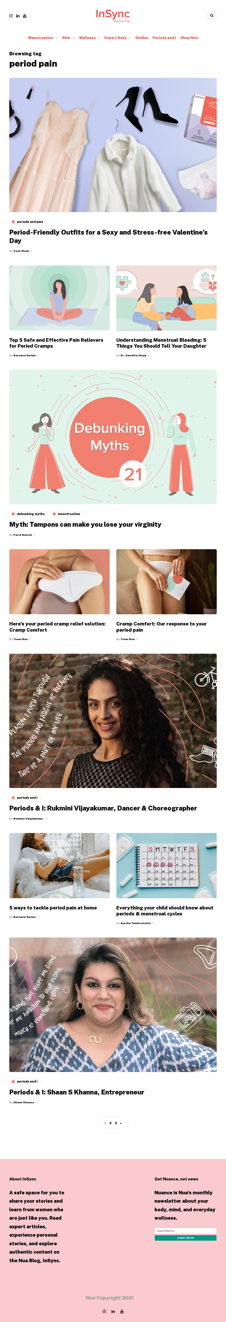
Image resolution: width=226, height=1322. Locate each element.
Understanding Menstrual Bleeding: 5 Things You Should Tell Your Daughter (161, 343)
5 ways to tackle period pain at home (53, 908)
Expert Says (115, 38)
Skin (66, 38)
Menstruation (40, 38)
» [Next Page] (121, 1123)
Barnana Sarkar (24, 355)
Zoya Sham (21, 250)
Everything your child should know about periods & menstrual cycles (164, 911)
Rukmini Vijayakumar (28, 818)
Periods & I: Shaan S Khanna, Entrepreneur (76, 1092)
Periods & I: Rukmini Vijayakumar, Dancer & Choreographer (103, 808)
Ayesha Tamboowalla (136, 923)
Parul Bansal (22, 534)
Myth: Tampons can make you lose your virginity (85, 524)
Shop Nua (189, 38)
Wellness (87, 38)
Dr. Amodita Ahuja (133, 355)
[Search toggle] (212, 15)
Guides (141, 38)
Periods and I (164, 38)
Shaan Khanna (23, 1102)
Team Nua (20, 639)
